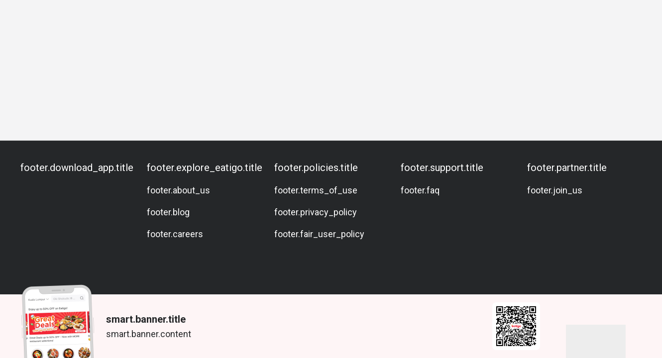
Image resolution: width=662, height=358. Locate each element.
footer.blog (168, 212)
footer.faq (420, 190)
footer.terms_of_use (315, 190)
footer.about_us (178, 190)
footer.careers (175, 234)
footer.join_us (554, 190)
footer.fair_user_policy (319, 234)
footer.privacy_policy (315, 212)
